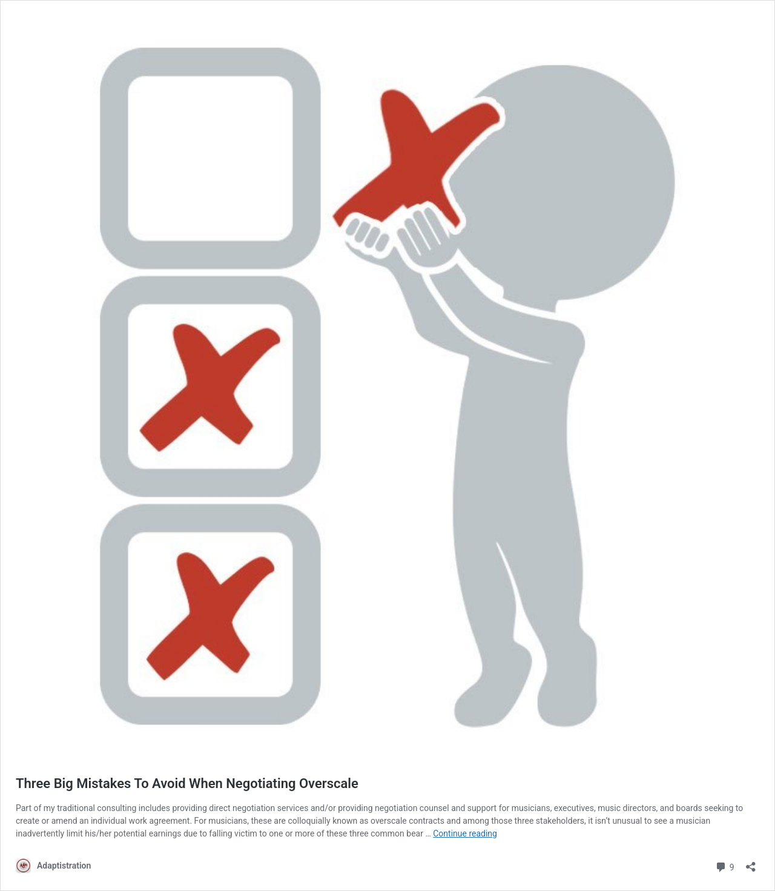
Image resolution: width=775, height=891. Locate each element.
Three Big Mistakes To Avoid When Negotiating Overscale (187, 783)
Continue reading (465, 833)
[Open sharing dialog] (750, 862)
